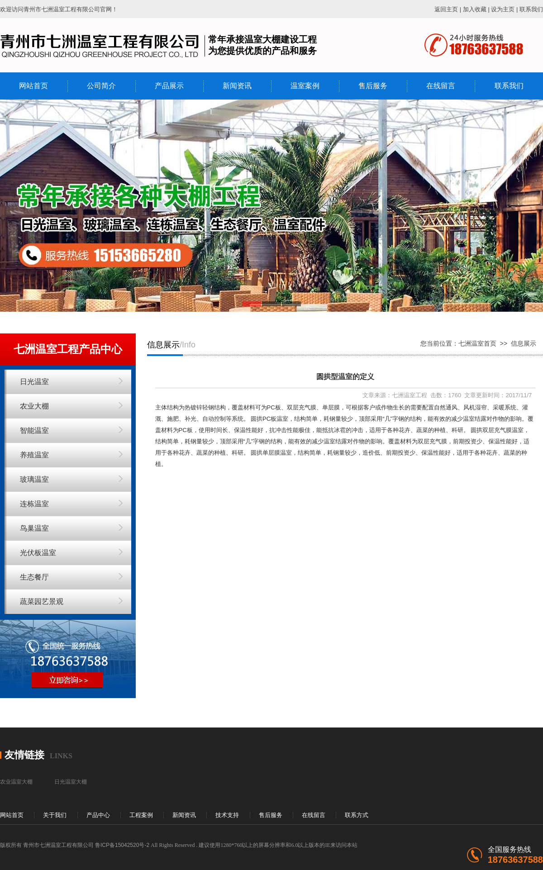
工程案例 (141, 815)
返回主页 (446, 9)
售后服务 (372, 86)
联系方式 (356, 815)
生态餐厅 (34, 577)
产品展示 (169, 86)
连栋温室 (34, 504)
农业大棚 (34, 406)
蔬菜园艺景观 (41, 601)
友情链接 (24, 755)
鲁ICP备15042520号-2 (122, 845)
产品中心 (98, 815)
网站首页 (33, 86)
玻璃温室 (34, 479)
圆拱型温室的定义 (345, 376)
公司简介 (101, 86)
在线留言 (440, 86)
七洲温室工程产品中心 (68, 349)
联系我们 (531, 9)
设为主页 (502, 9)
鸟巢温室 (34, 528)
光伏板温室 (38, 552)
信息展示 (523, 343)
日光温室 (34, 381)
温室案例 (305, 86)
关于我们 (55, 815)
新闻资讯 (237, 86)
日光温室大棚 (70, 782)
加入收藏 (474, 9)
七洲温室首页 (477, 343)
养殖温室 (34, 455)
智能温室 (34, 430)
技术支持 (227, 815)
